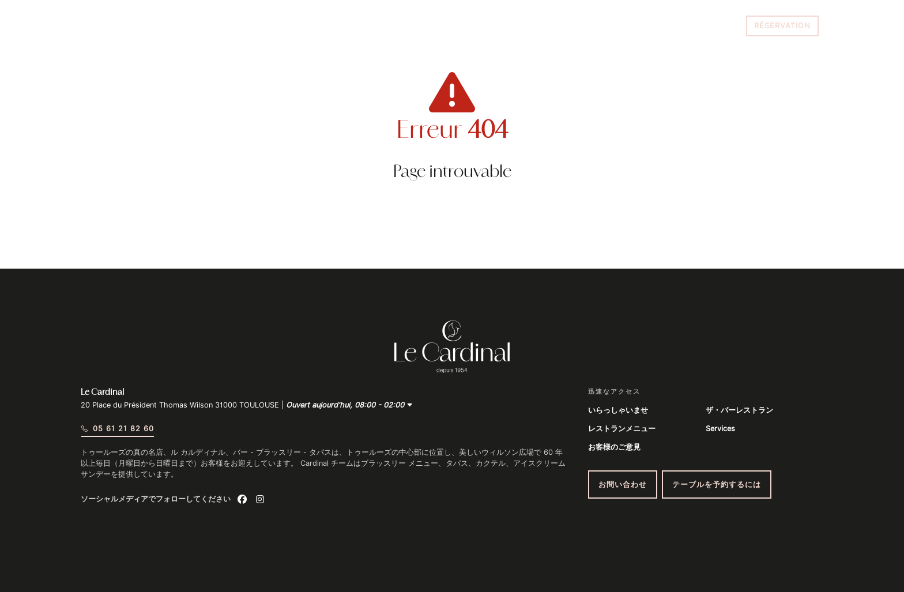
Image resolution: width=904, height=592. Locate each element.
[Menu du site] (96, 26)
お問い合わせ (622, 484)
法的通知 (347, 552)
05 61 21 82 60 (708, 26)
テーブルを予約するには (716, 484)
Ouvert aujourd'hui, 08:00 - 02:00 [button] (349, 405)
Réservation (782, 25)
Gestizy (509, 552)
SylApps (556, 552)
